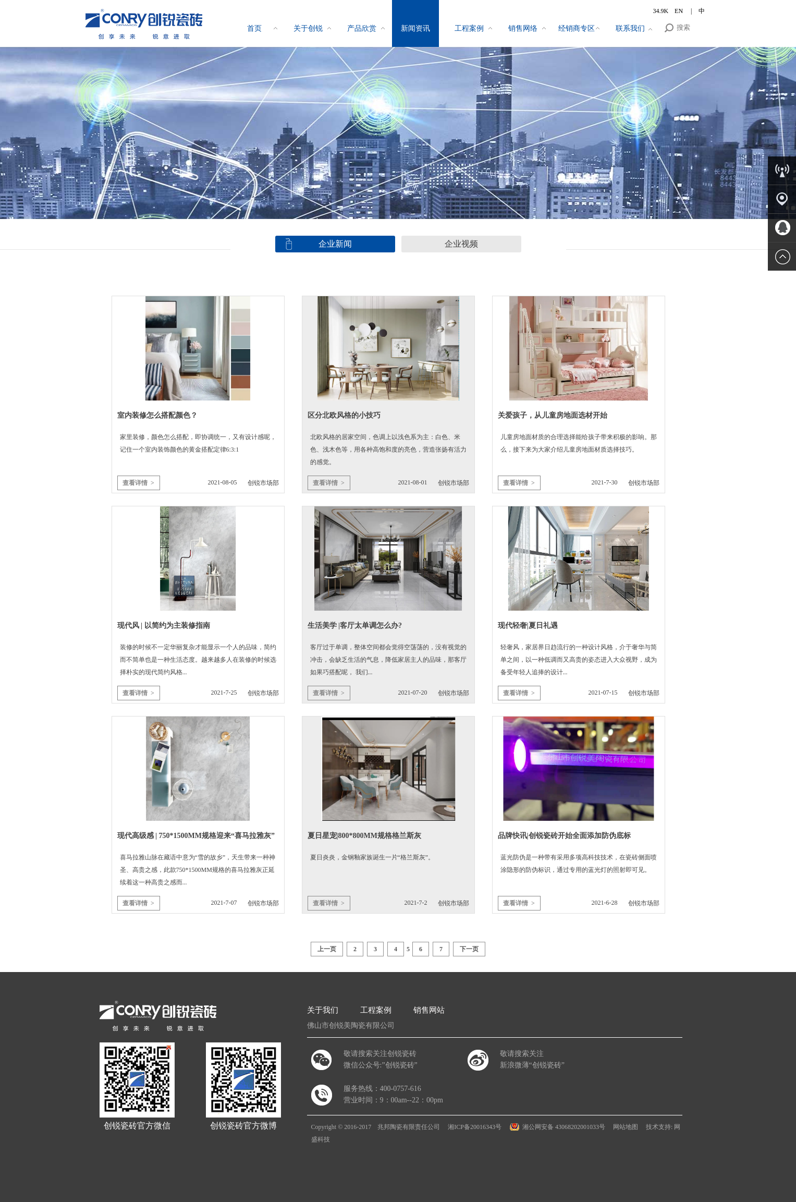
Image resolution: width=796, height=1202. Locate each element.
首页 (254, 28)
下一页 (469, 949)
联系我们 (630, 28)
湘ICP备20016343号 (474, 1127)
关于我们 (322, 1010)
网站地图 (625, 1127)
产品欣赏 (361, 28)
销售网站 (429, 1010)
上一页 (326, 949)
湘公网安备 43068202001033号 (563, 1127)
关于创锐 (308, 28)
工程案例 (469, 28)
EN (679, 11)
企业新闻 (335, 243)
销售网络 (522, 28)
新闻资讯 (415, 28)
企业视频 (461, 243)
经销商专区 (576, 28)
